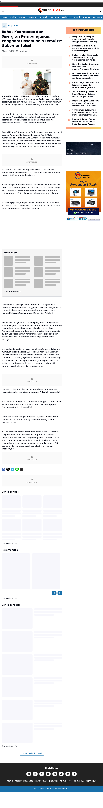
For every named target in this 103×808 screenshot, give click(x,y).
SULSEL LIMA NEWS (62, 789)
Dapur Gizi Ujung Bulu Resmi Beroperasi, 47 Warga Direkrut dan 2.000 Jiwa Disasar (85, 103)
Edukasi (65, 17)
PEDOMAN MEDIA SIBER (24, 781)
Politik (13, 17)
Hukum (22, 17)
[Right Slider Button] (100, 17)
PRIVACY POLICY (41, 781)
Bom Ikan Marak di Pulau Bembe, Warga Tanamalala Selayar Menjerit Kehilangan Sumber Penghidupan (85, 48)
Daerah (86, 17)
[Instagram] (41, 774)
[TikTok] (61, 774)
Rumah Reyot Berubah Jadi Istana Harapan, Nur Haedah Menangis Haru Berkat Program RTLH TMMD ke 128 (85, 85)
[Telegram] (12, 469)
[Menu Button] (3, 10)
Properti (76, 17)
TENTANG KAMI (66, 781)
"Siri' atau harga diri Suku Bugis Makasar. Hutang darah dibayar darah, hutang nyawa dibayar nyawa (84, 94)
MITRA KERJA (91, 781)
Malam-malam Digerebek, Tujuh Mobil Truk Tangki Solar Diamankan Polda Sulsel (85, 57)
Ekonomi (32, 17)
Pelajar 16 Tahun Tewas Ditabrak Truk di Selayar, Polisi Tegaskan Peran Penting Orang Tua (84, 121)
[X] (8, 469)
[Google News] (54, 774)
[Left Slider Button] (54, 593)
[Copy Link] (21, 469)
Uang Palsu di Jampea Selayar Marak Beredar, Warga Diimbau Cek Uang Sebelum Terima (84, 39)
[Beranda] (4, 25)
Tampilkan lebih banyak (32, 753)
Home (4, 17)
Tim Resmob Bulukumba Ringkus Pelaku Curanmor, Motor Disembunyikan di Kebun (85, 112)
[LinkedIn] (67, 774)
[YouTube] (48, 774)
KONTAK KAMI (79, 781)
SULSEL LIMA (45, 789)
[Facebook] (3, 469)
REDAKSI (10, 781)
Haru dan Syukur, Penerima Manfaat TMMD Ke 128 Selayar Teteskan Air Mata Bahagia (85, 66)
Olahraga (54, 17)
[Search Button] (99, 10)
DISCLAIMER (53, 781)
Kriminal (43, 17)
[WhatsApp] (17, 469)
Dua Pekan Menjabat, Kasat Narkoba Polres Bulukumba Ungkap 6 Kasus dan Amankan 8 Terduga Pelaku (85, 76)
